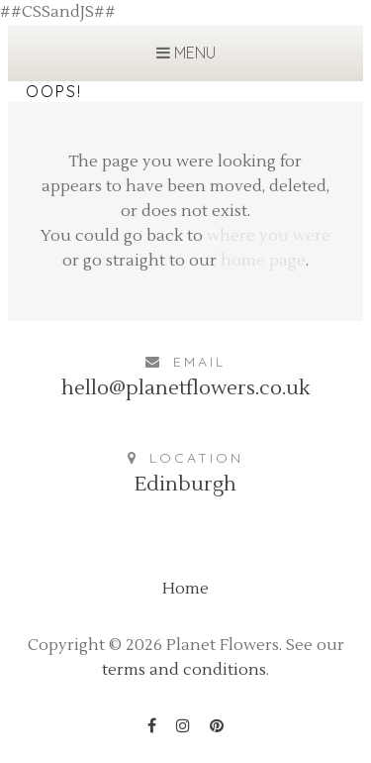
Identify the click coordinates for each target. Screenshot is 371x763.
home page (263, 261)
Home (185, 589)
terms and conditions (184, 670)
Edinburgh (185, 484)
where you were (268, 236)
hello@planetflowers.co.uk (185, 388)
